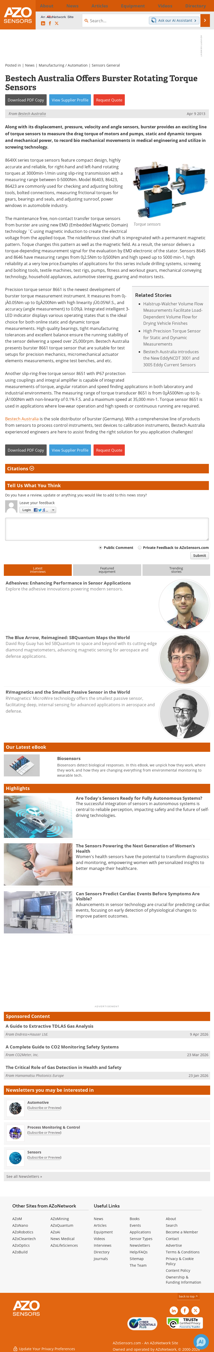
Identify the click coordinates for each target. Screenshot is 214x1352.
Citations (20, 468)
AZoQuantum (61, 1225)
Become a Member (182, 1232)
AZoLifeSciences (64, 1245)
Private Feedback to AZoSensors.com (176, 547)
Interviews (102, 1245)
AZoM (17, 1218)
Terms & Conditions (183, 1252)
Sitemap (137, 1258)
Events (135, 1225)
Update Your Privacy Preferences (44, 1345)
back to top (188, 1296)
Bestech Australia (22, 418)
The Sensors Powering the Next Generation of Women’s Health (135, 848)
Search (172, 1225)
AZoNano (20, 1225)
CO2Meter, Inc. (27, 1054)
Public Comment (118, 547)
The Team (138, 1265)
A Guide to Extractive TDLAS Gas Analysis (49, 1026)
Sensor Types (141, 1238)
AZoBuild (20, 1252)
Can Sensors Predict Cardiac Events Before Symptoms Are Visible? (138, 896)
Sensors (34, 1152)
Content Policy (178, 1270)
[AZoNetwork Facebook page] (50, 23)
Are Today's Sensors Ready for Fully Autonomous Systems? (139, 798)
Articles (100, 1225)
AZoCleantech (24, 1238)
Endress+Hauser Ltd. (31, 1034)
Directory (101, 1252)
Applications (140, 1232)
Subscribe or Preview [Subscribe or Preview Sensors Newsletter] (44, 1157)
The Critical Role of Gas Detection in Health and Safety (63, 1067)
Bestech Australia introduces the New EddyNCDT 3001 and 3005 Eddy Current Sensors (171, 358)
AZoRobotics (22, 1232)
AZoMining (59, 1218)
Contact (172, 1238)
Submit (199, 555)
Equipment (103, 1232)
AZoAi (55, 1232)
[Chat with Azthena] (201, 1341)
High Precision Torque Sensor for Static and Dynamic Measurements (172, 337)
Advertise (174, 1245)
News (30, 65)
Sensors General (106, 65)
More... (203, 5)
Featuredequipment (107, 570)
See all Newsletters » (24, 1176)
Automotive (38, 1102)
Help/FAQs (139, 1252)
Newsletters (140, 1245)
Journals (101, 1258)
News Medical (62, 1238)
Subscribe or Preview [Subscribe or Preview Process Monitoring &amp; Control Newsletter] (44, 1132)
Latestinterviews (38, 570)
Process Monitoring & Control (53, 1127)
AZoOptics (21, 1245)
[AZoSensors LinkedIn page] (43, 23)
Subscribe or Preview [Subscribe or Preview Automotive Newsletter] (44, 1107)
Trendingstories (176, 570)
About (171, 1218)
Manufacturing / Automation (63, 65)
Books (135, 1218)
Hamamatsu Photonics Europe (39, 1075)
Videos (99, 1238)
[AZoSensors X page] (57, 23)
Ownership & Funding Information (183, 1280)
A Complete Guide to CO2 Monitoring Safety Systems (62, 1047)
